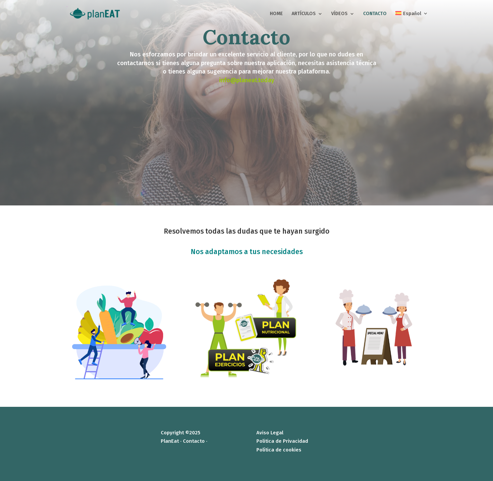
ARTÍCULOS (304, 13)
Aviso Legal (269, 433)
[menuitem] (411, 19)
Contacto (194, 441)
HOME (276, 13)
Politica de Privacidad (282, 441)
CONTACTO (375, 13)
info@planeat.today (246, 80)
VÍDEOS (339, 13)
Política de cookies (278, 450)
